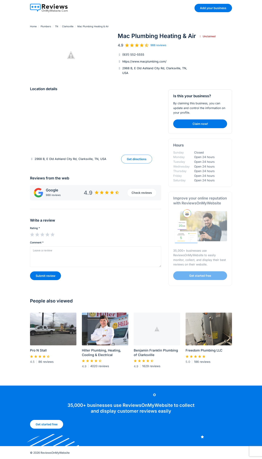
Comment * (36, 242)
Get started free (46, 425)
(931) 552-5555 (133, 54)
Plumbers (46, 26)
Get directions (136, 159)
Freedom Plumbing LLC (204, 352)
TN (56, 26)
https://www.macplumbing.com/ (144, 61)
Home (33, 26)
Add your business (213, 8)
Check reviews (142, 193)
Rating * (35, 228)
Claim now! (200, 124)
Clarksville (68, 26)
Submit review (45, 276)
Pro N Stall (38, 352)
